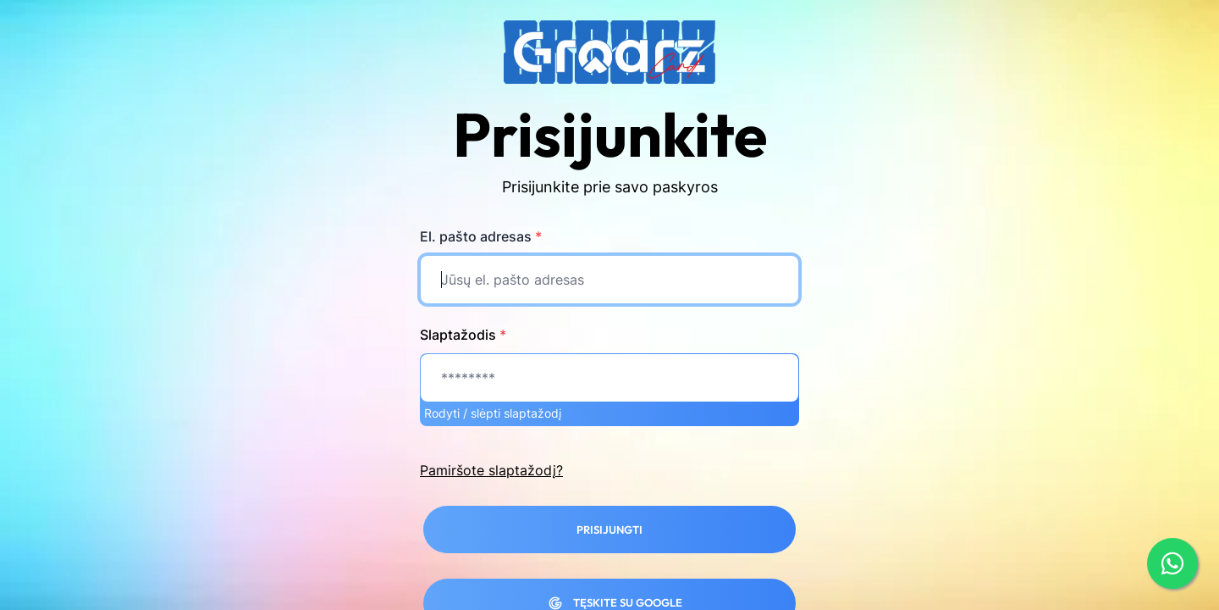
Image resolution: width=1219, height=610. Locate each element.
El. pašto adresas (481, 236)
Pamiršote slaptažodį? (491, 470)
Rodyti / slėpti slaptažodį (492, 413)
